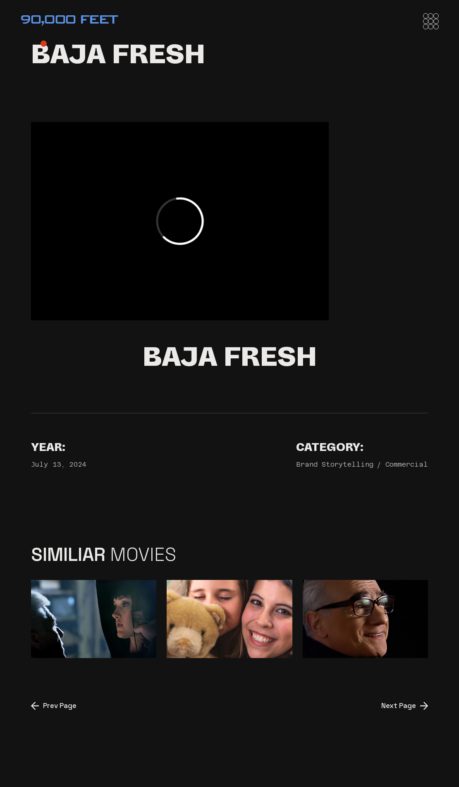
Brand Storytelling (334, 464)
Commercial (406, 464)
